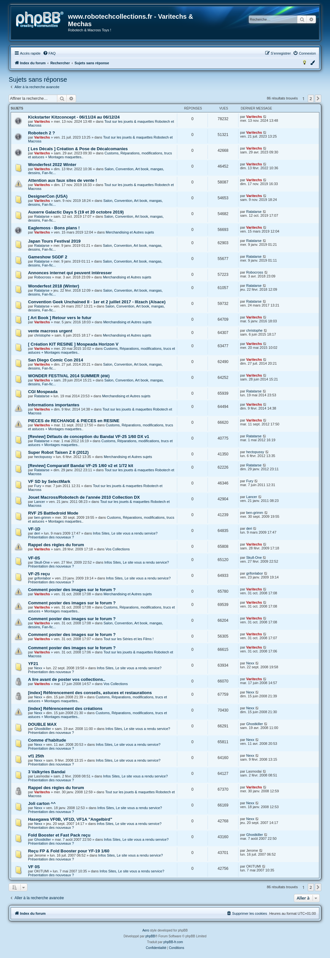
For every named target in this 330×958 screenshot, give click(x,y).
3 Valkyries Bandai (46, 771)
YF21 (33, 663)
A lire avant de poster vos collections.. (66, 679)
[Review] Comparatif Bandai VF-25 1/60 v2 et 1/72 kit (80, 465)
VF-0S (34, 558)
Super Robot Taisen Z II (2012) (58, 452)
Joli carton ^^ (42, 803)
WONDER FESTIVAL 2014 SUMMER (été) (69, 375)
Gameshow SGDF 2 (47, 257)
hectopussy (43, 457)
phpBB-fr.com (173, 942)
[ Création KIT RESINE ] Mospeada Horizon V (73, 344)
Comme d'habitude (47, 740)
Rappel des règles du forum (56, 544)
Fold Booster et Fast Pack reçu (59, 835)
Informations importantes (53, 404)
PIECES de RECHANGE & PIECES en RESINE (74, 420)
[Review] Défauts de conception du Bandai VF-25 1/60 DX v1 (88, 436)
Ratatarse (42, 216)
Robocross (42, 277)
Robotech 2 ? (41, 132)
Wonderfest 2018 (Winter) (53, 286)
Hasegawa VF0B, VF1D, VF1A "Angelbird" (70, 819)
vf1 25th (36, 756)
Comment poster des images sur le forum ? (72, 589)
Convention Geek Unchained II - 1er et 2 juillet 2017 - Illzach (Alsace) (97, 301)
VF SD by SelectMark (49, 481)
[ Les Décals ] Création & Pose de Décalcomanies (78, 148)
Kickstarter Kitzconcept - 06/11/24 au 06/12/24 (74, 117)
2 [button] (311, 98)
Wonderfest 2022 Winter (52, 164)
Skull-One (42, 562)
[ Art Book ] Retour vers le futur (60, 317)
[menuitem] (49, 53)
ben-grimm (42, 517)
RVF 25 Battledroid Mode (53, 513)
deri (37, 533)
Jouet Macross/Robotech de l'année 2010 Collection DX (84, 497)
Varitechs (42, 121)
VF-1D (34, 528)
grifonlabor (42, 578)
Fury (37, 486)
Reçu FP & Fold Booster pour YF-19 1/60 (68, 851)
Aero (145, 930)
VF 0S (34, 866)
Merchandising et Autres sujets (130, 232)
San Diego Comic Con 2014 (55, 360)
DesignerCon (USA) (47, 196)
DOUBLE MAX (42, 724)
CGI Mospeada (43, 391)
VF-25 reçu (39, 573)
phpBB (150, 936)
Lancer (39, 502)
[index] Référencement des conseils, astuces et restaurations (90, 692)
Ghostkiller (42, 729)
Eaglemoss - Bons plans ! (54, 227)
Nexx (38, 668)
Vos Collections (117, 549)
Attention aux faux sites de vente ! (62, 180)
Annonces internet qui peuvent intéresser (70, 272)
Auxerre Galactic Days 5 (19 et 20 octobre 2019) (76, 212)
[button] (318, 98)
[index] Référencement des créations (65, 708)
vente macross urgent (50, 330)
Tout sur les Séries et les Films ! (128, 639)
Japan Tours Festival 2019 (54, 241)
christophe (42, 335)
